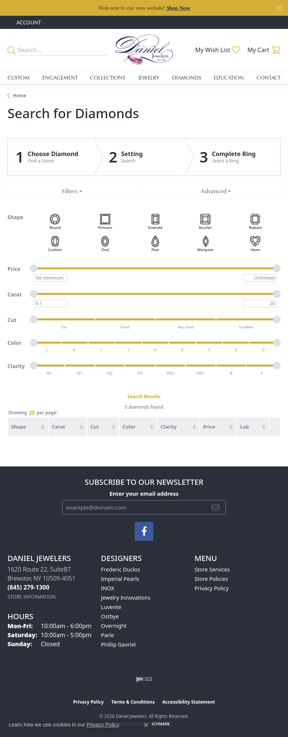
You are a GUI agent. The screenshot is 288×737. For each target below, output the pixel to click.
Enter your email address (144, 493)
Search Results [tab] (144, 396)
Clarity (168, 426)
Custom (19, 77)
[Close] (279, 8)
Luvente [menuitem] (111, 607)
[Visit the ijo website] (144, 679)
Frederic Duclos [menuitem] (120, 569)
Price (209, 426)
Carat (58, 426)
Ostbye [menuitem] (109, 616)
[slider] (34, 268)
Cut (94, 426)
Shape (18, 426)
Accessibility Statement (188, 702)
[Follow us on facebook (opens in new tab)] (144, 531)
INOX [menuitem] (107, 588)
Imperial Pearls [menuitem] (120, 578)
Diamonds (186, 77)
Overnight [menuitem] (113, 625)
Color (129, 426)
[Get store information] (32, 597)
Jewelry (148, 77)
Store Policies (211, 578)
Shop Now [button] (178, 7)
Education (229, 77)
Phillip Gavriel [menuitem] (118, 644)
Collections (107, 77)
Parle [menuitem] (107, 635)
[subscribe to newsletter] (215, 507)
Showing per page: (32, 413)
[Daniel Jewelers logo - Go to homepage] (144, 50)
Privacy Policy (212, 588)
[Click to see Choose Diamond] (50, 156)
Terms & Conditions (133, 702)
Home (19, 95)
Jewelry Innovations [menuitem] (125, 597)
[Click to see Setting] (139, 156)
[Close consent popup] (146, 725)
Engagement (60, 77)
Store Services (212, 569)
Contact (268, 77)
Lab (244, 426)
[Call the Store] (29, 587)
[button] (28, 22)
